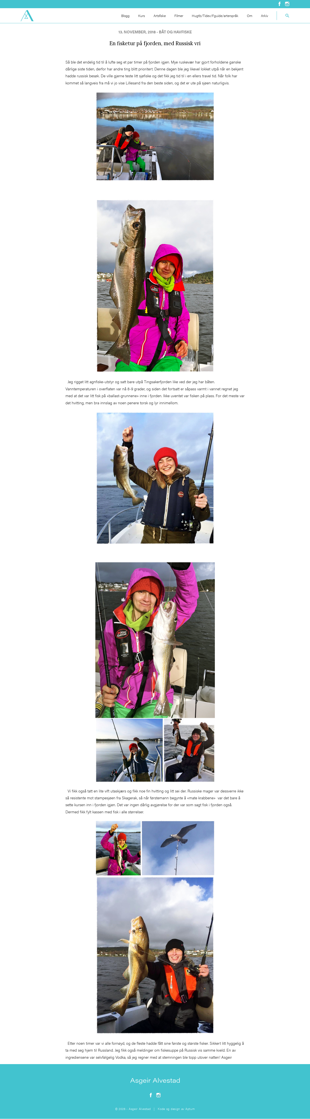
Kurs (141, 15)
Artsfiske (159, 15)
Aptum (190, 1109)
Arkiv (264, 15)
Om (249, 15)
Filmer (178, 15)
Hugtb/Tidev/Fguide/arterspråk (215, 15)
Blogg (125, 15)
